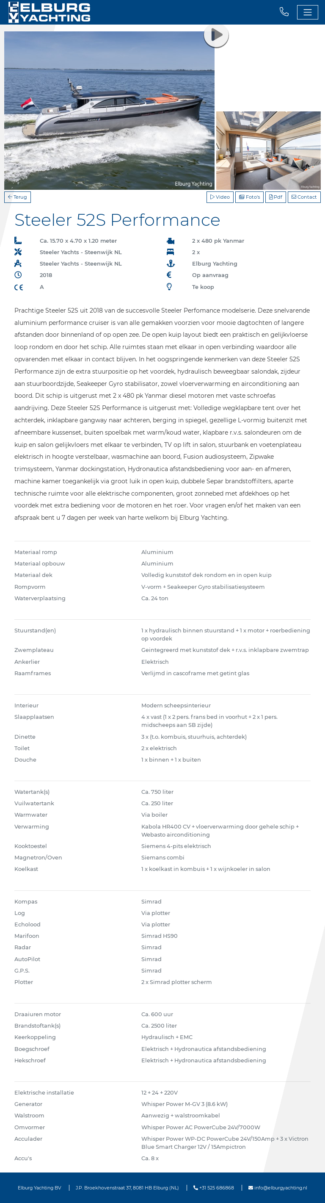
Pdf (275, 197)
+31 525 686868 (213, 1188)
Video (220, 197)
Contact (304, 197)
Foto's (249, 197)
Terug (17, 197)
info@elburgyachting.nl (277, 1188)
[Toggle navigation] (307, 12)
